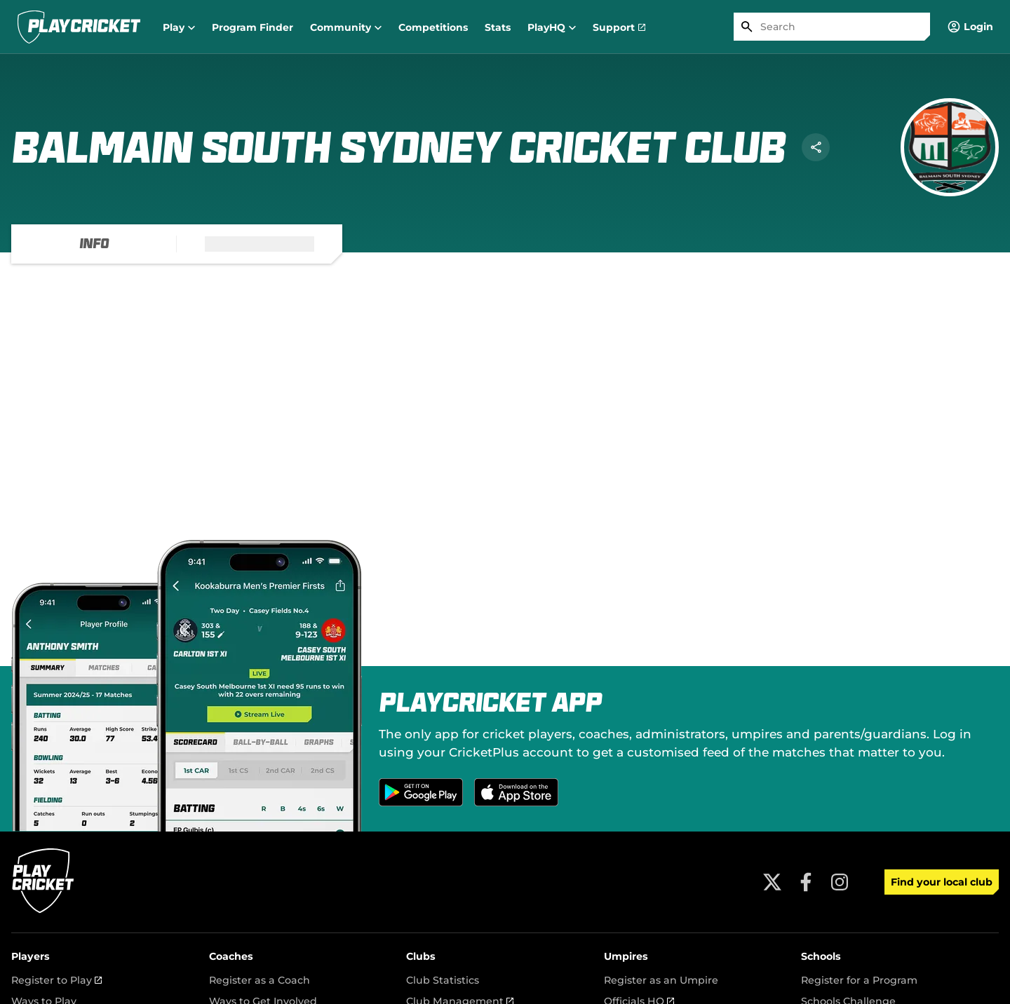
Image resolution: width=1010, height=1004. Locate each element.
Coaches (231, 956)
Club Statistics (442, 980)
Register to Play (56, 980)
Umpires (626, 956)
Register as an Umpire (661, 980)
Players (30, 956)
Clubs (421, 956)
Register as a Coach (259, 980)
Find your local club (941, 882)
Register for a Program (859, 980)
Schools (821, 956)
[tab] (94, 244)
